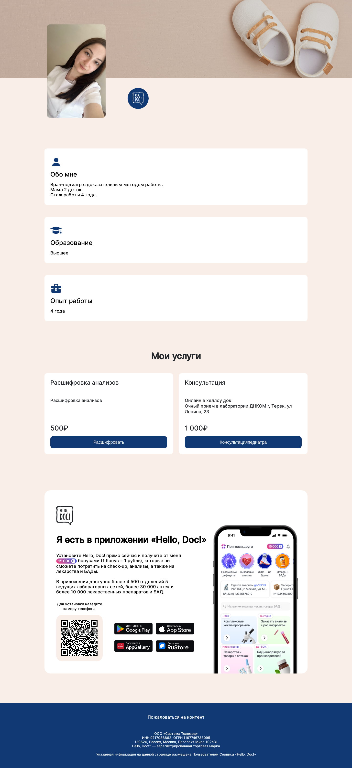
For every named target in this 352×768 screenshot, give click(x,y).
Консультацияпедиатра (243, 442)
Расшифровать (108, 442)
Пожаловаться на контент (176, 717)
